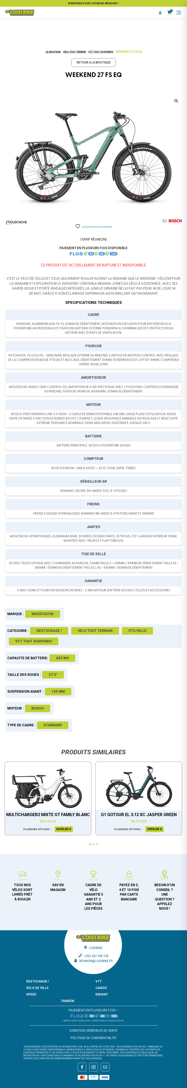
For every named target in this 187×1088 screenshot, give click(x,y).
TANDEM (67, 1001)
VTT (98, 981)
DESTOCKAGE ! (49, 631)
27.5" (53, 674)
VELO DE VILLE (37, 988)
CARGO (101, 988)
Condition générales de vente (93, 1030)
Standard (52, 725)
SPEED (31, 994)
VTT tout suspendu (100, 51)
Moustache (43, 614)
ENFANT (101, 994)
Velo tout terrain (74, 51)
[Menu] (178, 12)
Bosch (37, 708)
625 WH (62, 658)
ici (103, 1055)
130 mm (58, 691)
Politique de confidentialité (93, 1038)
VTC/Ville (137, 631)
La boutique (53, 51)
